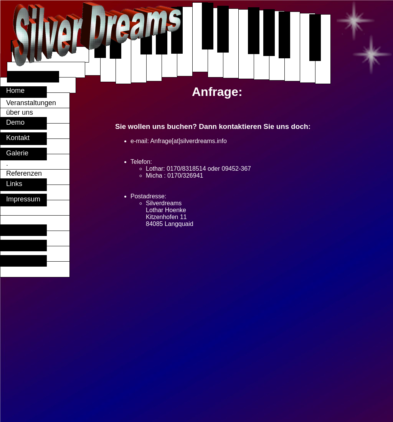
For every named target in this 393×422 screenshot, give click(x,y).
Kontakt (15, 138)
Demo (12, 122)
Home (22, 90)
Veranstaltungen (28, 103)
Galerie (14, 153)
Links (11, 184)
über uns (29, 112)
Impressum (20, 199)
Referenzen (21, 173)
